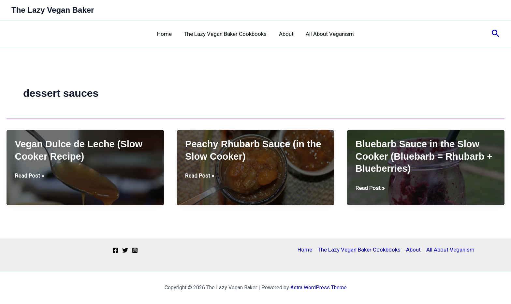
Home (166, 34)
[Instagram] (135, 250)
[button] (495, 33)
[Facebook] (115, 250)
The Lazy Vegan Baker (52, 10)
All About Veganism (328, 34)
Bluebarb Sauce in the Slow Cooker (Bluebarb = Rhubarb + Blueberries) (424, 156)
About (285, 34)
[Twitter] (125, 250)
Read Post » (29, 175)
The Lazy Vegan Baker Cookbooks (225, 34)
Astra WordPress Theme (318, 287)
